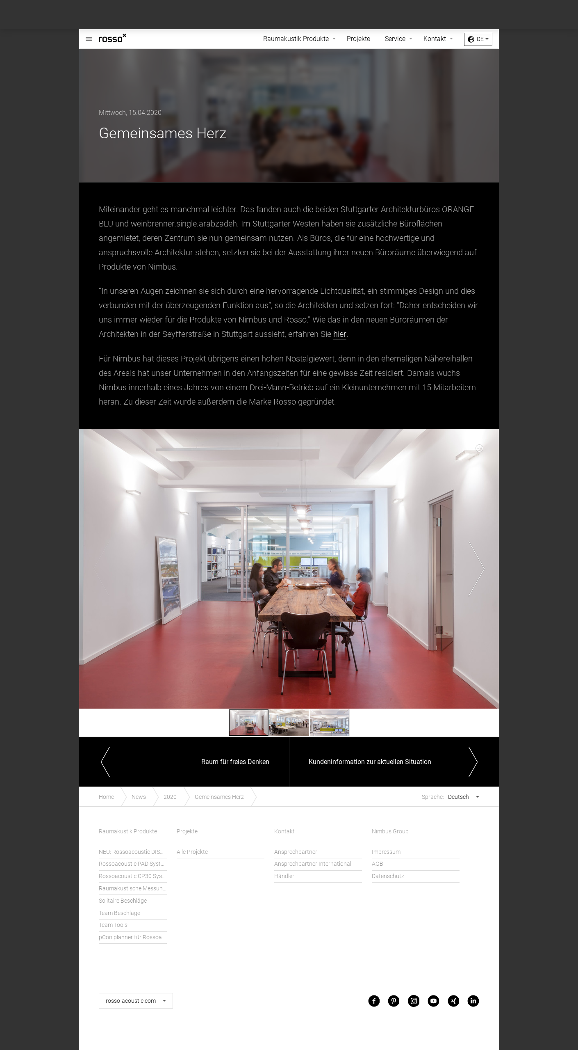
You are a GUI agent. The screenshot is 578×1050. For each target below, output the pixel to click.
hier (339, 334)
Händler (284, 876)
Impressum (386, 851)
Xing (453, 1000)
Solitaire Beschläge (123, 900)
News (139, 796)
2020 (170, 796)
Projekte (358, 39)
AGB (377, 863)
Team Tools (113, 925)
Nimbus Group (390, 831)
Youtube (433, 1000)
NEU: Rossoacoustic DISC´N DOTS (133, 851)
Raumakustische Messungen (133, 888)
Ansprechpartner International (312, 863)
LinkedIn (473, 1000)
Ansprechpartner (295, 851)
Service (395, 39)
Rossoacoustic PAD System (133, 863)
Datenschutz (388, 876)
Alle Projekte (192, 851)
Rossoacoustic (89, 34)
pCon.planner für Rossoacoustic (133, 937)
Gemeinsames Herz (219, 796)
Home (106, 796)
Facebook (374, 1000)
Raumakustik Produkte (296, 39)
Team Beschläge (119, 912)
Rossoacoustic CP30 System (133, 876)
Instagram (413, 1000)
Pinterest (393, 1000)
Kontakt (434, 39)
